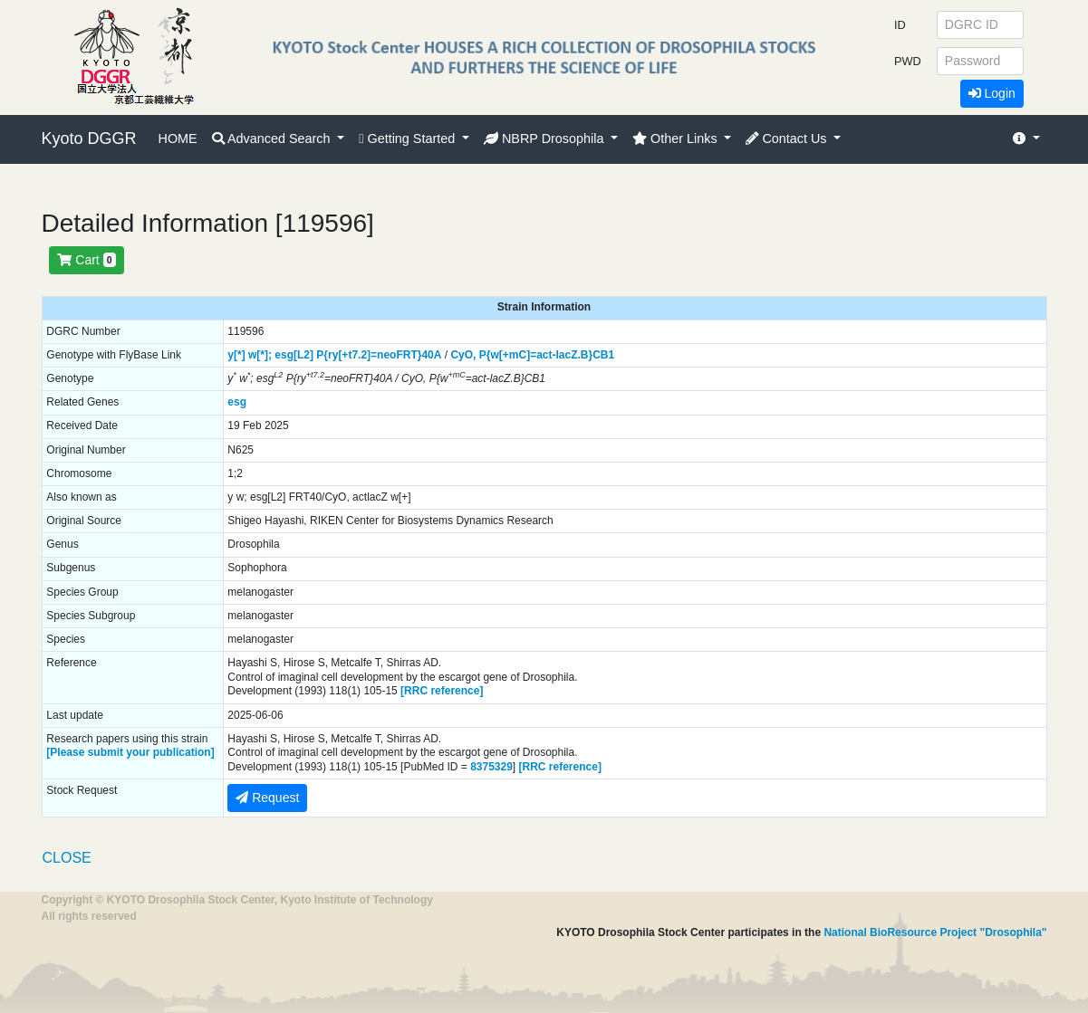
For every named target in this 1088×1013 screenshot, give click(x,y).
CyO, (463, 355)
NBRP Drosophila (546, 138)
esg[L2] (293, 355)
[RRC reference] (441, 690)
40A (431, 355)
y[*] (236, 355)
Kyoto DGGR (89, 138)
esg (236, 402)
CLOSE (67, 857)
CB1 (603, 355)
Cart (86, 260)
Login (992, 93)
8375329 (491, 766)
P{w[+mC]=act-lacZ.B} (535, 355)
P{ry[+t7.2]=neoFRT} (368, 355)
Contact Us (788, 138)
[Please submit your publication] (130, 752)
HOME (178, 138)
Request (267, 797)
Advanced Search (273, 138)
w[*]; (260, 355)
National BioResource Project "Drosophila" (934, 932)
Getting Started (408, 138)
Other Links (676, 138)
